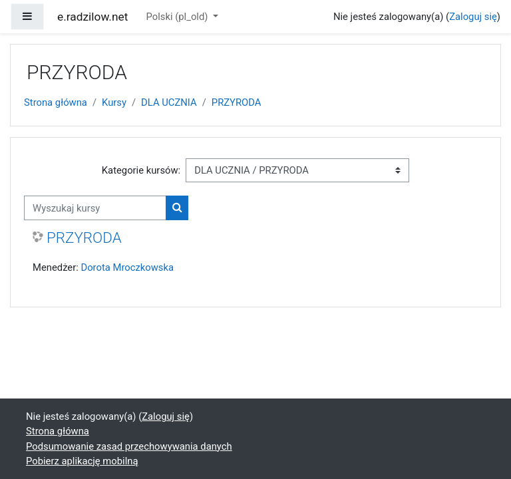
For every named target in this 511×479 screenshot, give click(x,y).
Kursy (114, 102)
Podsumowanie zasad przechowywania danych (129, 446)
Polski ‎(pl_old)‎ (178, 17)
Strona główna (55, 102)
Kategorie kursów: (141, 170)
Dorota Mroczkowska (127, 267)
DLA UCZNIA (169, 102)
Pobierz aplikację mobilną (82, 461)
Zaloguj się (473, 17)
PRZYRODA (236, 102)
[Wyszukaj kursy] (95, 208)
